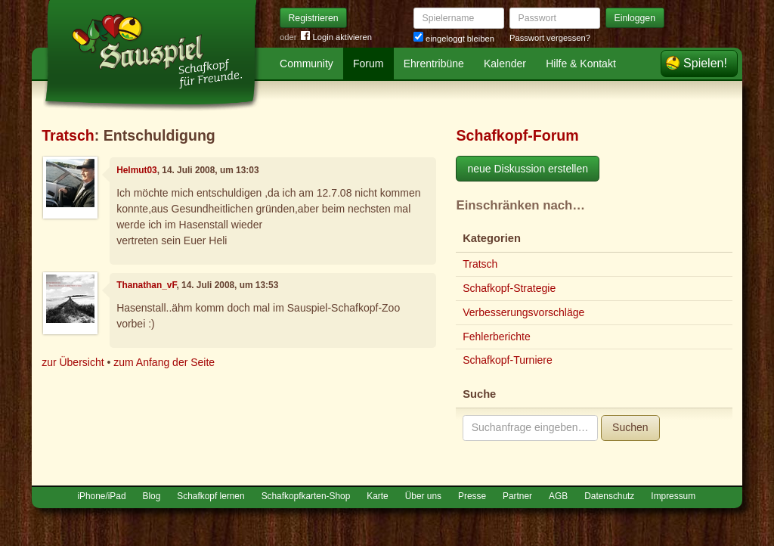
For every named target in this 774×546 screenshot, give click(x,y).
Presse (472, 496)
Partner (517, 496)
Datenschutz (609, 496)
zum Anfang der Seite (164, 362)
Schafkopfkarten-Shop (306, 496)
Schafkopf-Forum (517, 135)
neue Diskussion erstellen (527, 169)
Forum (368, 63)
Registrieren (314, 18)
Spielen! (705, 63)
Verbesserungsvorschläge (523, 312)
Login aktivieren (336, 37)
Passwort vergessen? (549, 37)
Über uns (423, 496)
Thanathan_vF (146, 285)
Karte (377, 496)
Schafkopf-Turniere (508, 360)
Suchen (630, 427)
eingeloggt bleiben (453, 38)
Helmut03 (136, 170)
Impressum (673, 496)
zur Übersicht (73, 362)
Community (306, 63)
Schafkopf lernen (210, 496)
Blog (152, 496)
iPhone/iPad (101, 496)
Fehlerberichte (497, 336)
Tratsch (68, 135)
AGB (558, 496)
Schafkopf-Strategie (509, 288)
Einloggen (635, 18)
